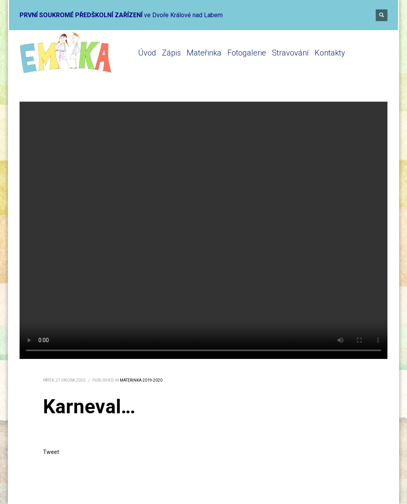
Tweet (51, 452)
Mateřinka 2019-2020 (141, 380)
